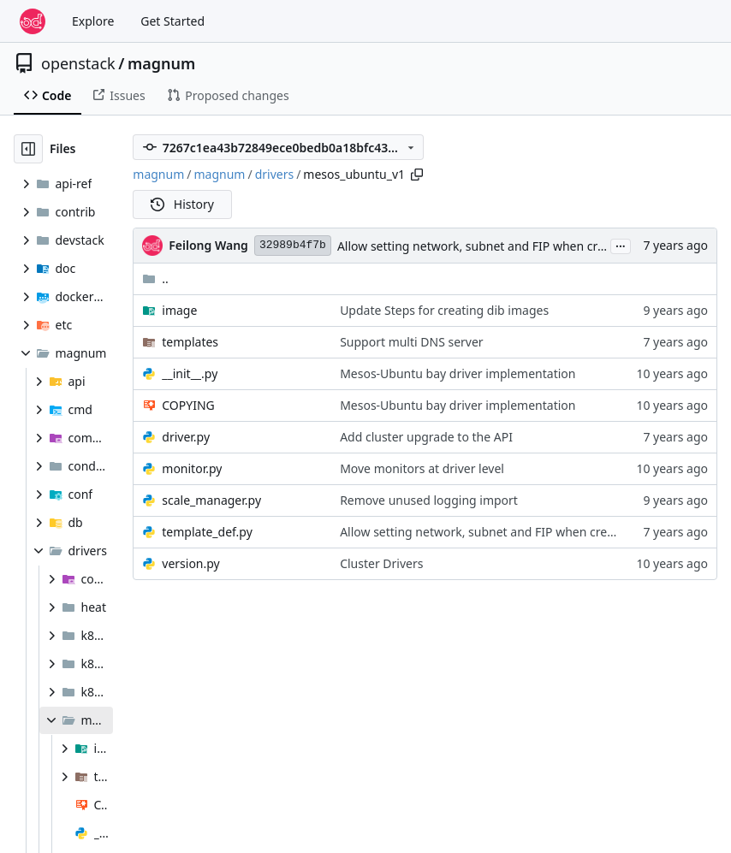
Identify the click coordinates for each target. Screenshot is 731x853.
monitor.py (192, 468)
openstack (78, 63)
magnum (161, 63)
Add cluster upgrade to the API (426, 437)
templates (190, 342)
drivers (274, 174)
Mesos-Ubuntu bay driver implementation (457, 373)
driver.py (186, 437)
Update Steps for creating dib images (444, 310)
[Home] (32, 21)
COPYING (188, 405)
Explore (93, 21)
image (179, 310)
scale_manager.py (211, 500)
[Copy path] (417, 175)
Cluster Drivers (381, 563)
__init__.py (189, 373)
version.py (190, 563)
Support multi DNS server (412, 342)
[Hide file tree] (28, 148)
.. (155, 278)
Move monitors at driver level (422, 468)
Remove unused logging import (429, 500)
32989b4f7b (292, 245)
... (620, 245)
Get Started (172, 21)
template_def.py (207, 532)
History (182, 204)
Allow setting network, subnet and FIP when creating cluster (506, 246)
